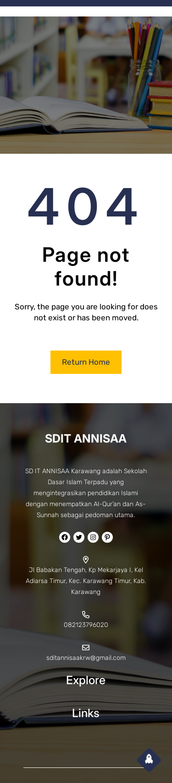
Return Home (86, 362)
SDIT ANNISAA (86, 438)
